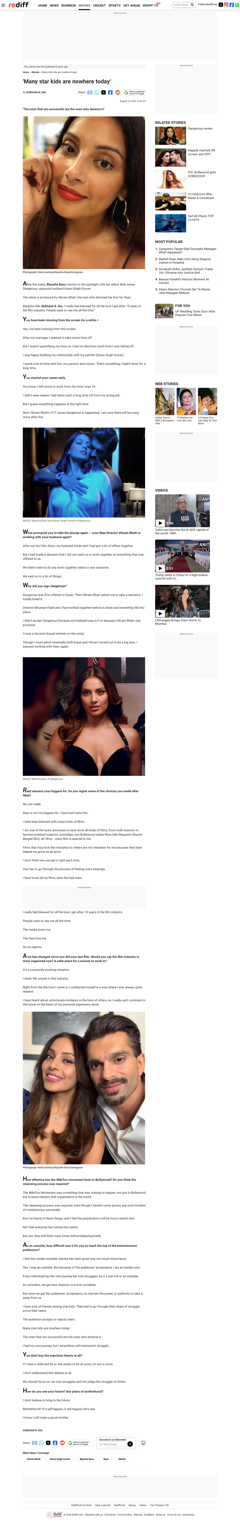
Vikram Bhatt (33, 1459)
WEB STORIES (166, 384)
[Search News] (191, 5)
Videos (142, 1505)
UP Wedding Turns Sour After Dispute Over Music (195, 313)
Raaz (106, 1459)
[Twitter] (221, 4)
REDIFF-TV (150, 5)
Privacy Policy (125, 1515)
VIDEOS (161, 490)
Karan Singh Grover (60, 1459)
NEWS (54, 5)
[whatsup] (237, 4)
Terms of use (174, 1515)
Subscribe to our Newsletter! (112, 1440)
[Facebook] (232, 4)
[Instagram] (226, 4)
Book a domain (103, 1505)
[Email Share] (89, 92)
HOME (42, 5)
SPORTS (114, 5)
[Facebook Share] (110, 92)
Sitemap (138, 1515)
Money (132, 1505)
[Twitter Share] (103, 92)
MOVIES (84, 5)
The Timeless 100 (159, 1505)
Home (26, 72)
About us (160, 1515)
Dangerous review (200, 128)
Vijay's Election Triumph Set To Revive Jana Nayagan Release (184, 291)
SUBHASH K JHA (36, 92)
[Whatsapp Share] (96, 92)
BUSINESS (69, 5)
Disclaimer (110, 1515)
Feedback (149, 1515)
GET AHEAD (131, 5)
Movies (35, 72)
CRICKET (99, 5)
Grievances (188, 1515)
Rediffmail (119, 1505)
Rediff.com (77, 1515)
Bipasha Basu (87, 1459)
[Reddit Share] (117, 92)
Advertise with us (94, 1515)
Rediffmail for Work (81, 1505)
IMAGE (122, 1459)
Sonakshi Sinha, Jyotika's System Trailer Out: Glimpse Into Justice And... (186, 270)
